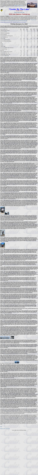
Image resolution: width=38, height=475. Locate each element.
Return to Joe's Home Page (19, 12)
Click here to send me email (18, 5)
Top (1, 426)
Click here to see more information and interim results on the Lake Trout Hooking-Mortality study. (18, 20)
